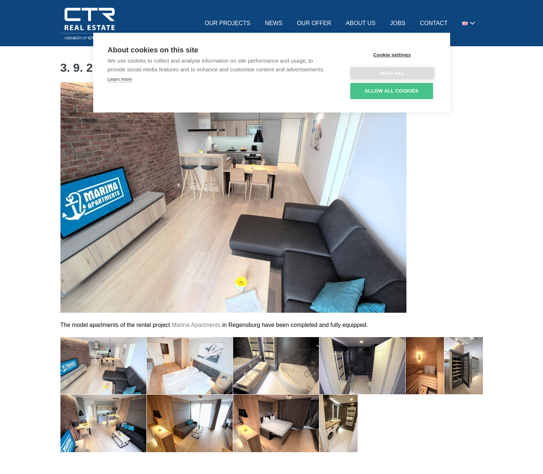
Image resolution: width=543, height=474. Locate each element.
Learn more (120, 79)
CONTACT (434, 23)
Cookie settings (392, 55)
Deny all (391, 73)
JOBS (397, 23)
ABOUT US (361, 23)
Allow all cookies (391, 91)
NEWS (273, 23)
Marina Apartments (196, 325)
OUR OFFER (314, 23)
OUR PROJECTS (227, 23)
